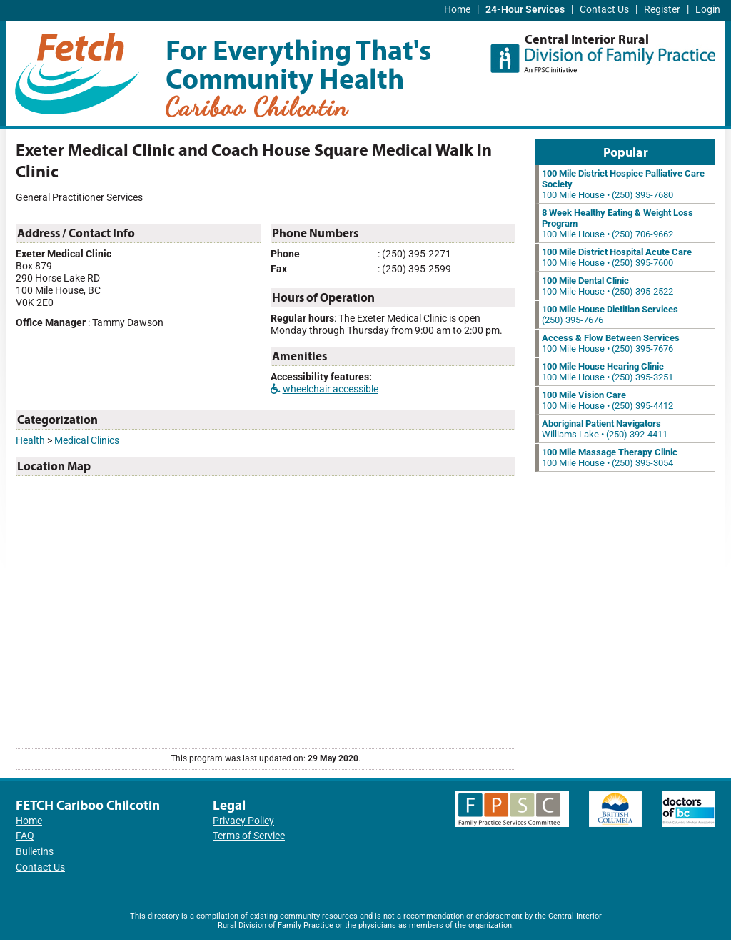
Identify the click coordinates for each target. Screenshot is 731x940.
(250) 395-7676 (610, 314)
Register (662, 10)
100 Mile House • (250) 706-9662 (617, 223)
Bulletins (35, 852)
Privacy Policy (243, 821)
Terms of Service (249, 836)
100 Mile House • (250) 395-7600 (617, 257)
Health (30, 441)
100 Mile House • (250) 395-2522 (607, 286)
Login (707, 10)
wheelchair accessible (324, 389)
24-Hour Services (525, 10)
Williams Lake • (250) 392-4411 (604, 429)
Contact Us (604, 10)
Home (457, 10)
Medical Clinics (86, 441)
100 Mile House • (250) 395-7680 (623, 184)
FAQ (25, 836)
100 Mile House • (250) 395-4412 (607, 400)
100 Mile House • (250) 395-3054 (609, 457)
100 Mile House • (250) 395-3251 (607, 371)
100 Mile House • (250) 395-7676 (611, 343)
